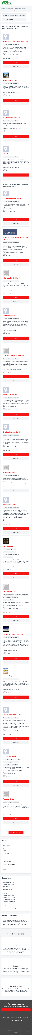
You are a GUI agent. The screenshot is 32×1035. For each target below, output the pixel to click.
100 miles (6, 853)
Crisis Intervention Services (10, 891)
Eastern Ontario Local (7, 8)
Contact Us (26, 1017)
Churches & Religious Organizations (12, 908)
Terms (11, 1020)
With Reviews (7, 861)
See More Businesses (16, 832)
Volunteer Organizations (9, 901)
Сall (16, 62)
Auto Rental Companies (9, 903)
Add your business (16, 1010)
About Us (20, 1017)
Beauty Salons (6, 905)
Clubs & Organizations (8, 884)
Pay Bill (20, 1020)
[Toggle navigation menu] (30, 2)
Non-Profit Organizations (9, 899)
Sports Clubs (6, 886)
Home (4, 1017)
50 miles (6, 850)
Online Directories (12, 1017)
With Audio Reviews (9, 864)
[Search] (28, 19)
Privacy (16, 1020)
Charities (5, 893)
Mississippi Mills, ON (20, 8)
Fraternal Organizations (9, 897)
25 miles (6, 848)
